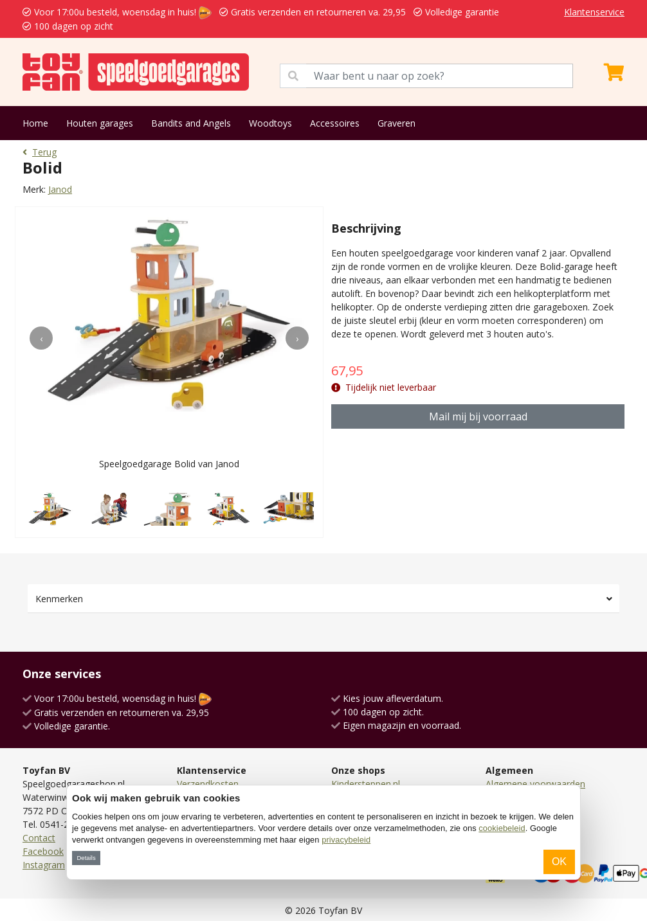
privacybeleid (346, 840)
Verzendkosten (208, 784)
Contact (39, 838)
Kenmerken (59, 599)
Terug (40, 152)
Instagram (44, 865)
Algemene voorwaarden (535, 784)
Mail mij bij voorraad (478, 416)
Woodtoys (270, 123)
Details (86, 857)
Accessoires (335, 123)
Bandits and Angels (191, 123)
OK (559, 861)
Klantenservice (594, 12)
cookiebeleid (501, 828)
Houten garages (99, 123)
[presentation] (41, 338)
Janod (60, 189)
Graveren (396, 123)
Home (35, 123)
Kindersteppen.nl (365, 784)
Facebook (43, 851)
